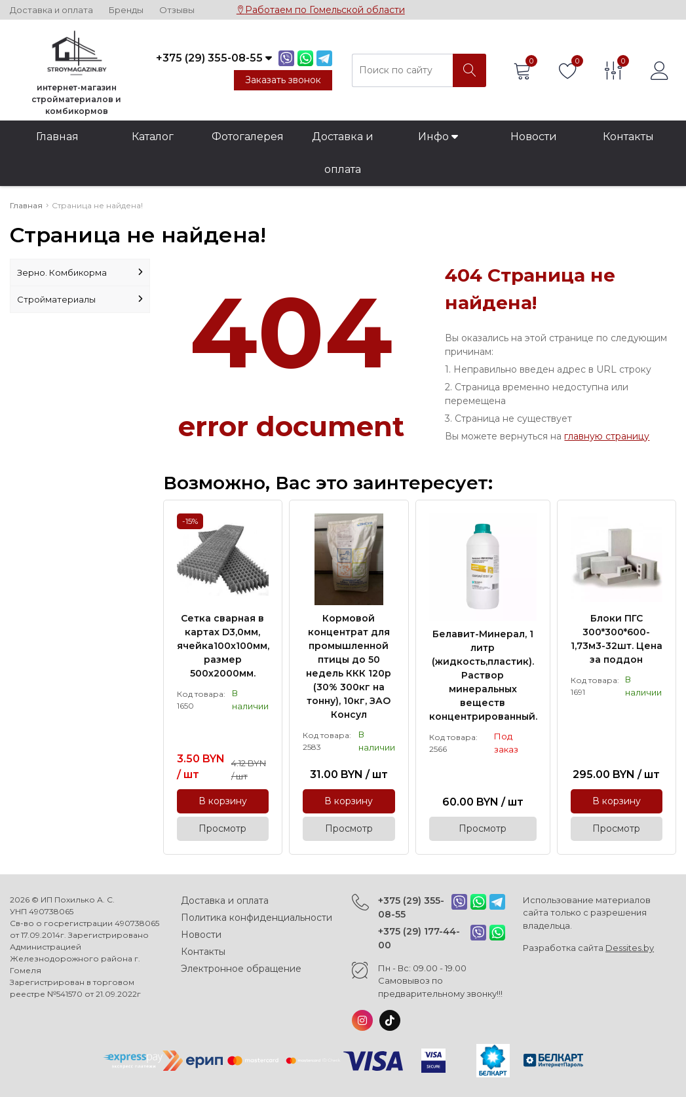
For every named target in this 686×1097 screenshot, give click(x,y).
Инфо (438, 136)
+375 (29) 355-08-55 (411, 907)
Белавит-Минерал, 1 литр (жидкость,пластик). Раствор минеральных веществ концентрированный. (483, 675)
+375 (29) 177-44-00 (419, 938)
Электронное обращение (241, 969)
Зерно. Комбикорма (80, 272)
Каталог (153, 136)
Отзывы (177, 10)
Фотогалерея (248, 136)
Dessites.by (629, 947)
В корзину (223, 801)
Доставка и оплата (51, 10)
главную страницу (606, 436)
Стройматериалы (80, 299)
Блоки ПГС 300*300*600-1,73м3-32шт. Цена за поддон (616, 638)
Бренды (126, 10)
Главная (57, 136)
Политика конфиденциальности (256, 917)
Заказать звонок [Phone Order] (283, 80)
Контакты (628, 136)
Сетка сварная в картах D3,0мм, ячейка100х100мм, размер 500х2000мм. (223, 645)
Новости (533, 136)
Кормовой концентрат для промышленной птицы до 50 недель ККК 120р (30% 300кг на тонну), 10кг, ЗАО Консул (348, 666)
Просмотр (222, 828)
